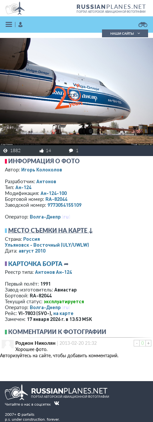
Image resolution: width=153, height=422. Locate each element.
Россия (31, 239)
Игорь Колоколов (41, 169)
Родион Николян (35, 343)
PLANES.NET (111, 6)
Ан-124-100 (54, 193)
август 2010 (32, 251)
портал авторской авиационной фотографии (110, 11)
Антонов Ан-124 (53, 272)
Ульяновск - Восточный (47, 245)
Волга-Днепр (45, 217)
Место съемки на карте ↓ (50, 230)
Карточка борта (35, 263)
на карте (63, 313)
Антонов (46, 181)
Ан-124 (23, 187)
